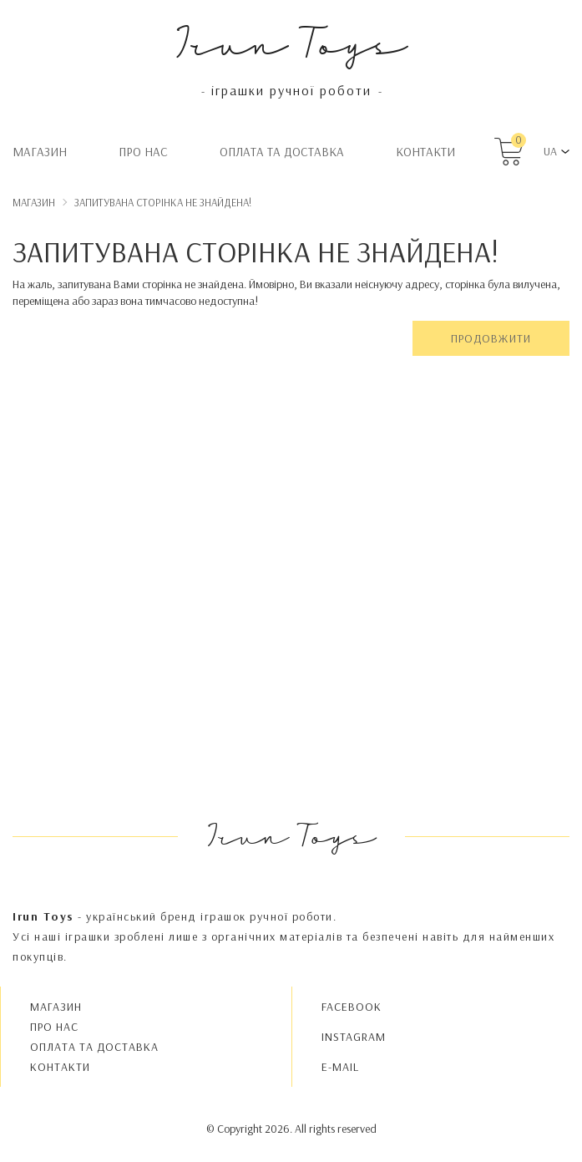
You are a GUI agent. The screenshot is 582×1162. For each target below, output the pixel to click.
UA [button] (550, 151)
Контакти (425, 152)
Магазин (40, 152)
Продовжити (491, 338)
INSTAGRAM (353, 1036)
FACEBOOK (351, 1006)
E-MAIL (340, 1066)
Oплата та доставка (282, 152)
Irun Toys (291, 41)
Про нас (143, 152)
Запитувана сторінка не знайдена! (162, 202)
